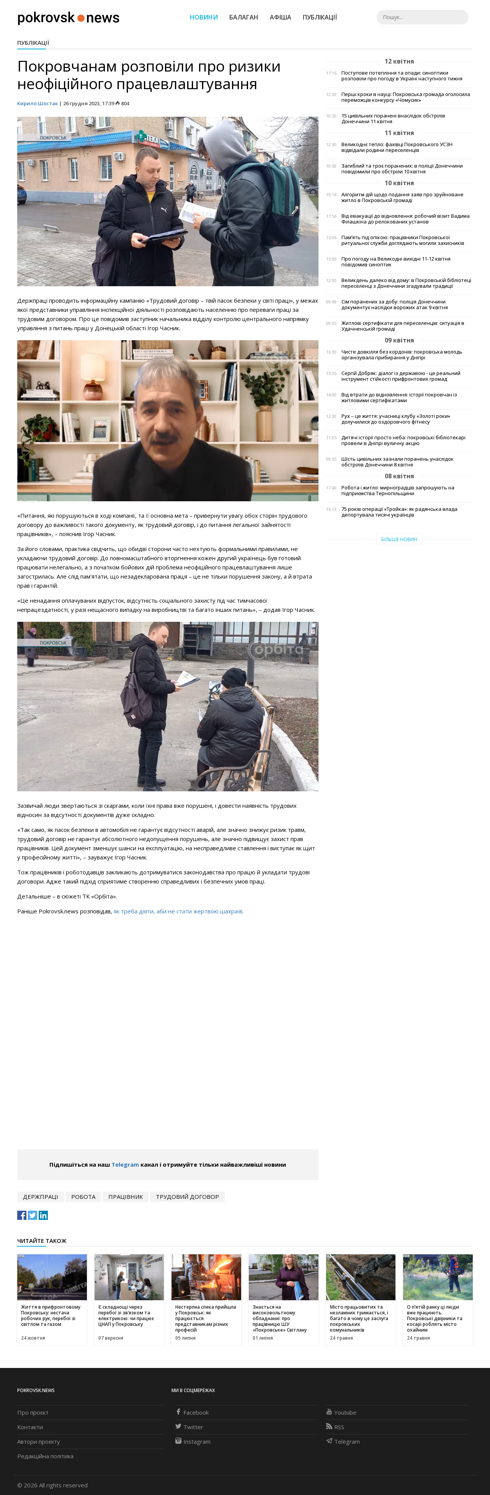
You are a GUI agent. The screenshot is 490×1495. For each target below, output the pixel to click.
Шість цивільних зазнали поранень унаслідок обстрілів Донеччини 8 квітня (397, 462)
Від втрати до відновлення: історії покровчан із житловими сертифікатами (399, 397)
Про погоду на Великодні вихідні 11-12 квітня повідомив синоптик (396, 261)
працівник (125, 1196)
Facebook (192, 1412)
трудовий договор (187, 1196)
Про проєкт (33, 1412)
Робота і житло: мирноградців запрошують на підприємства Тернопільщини (397, 490)
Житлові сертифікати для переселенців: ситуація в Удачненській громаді (402, 326)
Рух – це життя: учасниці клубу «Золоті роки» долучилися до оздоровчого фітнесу (395, 419)
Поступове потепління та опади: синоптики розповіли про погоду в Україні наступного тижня (401, 76)
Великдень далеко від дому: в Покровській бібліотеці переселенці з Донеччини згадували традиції (406, 283)
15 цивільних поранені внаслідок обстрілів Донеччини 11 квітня (393, 118)
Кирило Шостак (38, 103)
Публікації (320, 17)
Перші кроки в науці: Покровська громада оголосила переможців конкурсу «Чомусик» (405, 97)
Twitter (189, 1427)
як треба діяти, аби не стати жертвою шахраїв (178, 911)
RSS (335, 1427)
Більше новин (399, 539)
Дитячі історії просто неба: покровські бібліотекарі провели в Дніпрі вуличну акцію (403, 440)
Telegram (125, 1164)
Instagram (193, 1441)
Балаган (243, 17)
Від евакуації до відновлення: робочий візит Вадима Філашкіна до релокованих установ (405, 219)
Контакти (30, 1427)
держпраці (40, 1196)
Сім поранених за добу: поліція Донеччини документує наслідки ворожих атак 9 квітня (394, 304)
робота (83, 1196)
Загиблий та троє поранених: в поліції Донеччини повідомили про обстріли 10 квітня (402, 168)
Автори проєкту (38, 1441)
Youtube (341, 1412)
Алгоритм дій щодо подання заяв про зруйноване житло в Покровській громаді (402, 197)
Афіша (280, 17)
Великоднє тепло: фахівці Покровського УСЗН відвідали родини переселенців (396, 147)
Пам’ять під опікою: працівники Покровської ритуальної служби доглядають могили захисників (402, 240)
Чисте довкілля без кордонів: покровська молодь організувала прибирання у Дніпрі (401, 354)
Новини (204, 17)
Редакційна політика (45, 1456)
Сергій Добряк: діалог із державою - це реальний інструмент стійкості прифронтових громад (401, 376)
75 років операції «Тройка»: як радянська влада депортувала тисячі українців (399, 512)
